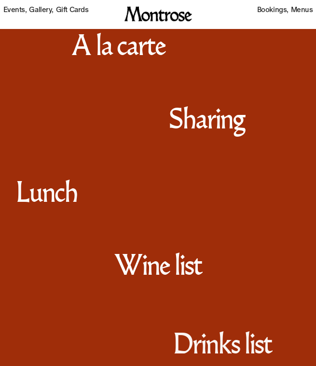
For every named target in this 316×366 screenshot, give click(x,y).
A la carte (118, 47)
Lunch (46, 194)
